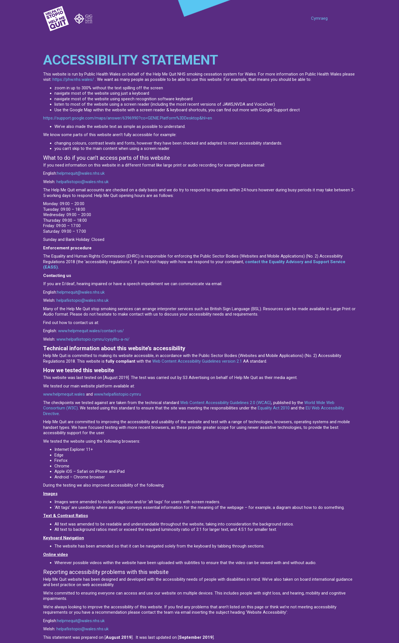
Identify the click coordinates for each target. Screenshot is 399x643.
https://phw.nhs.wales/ (73, 79)
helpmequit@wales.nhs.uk (81, 173)
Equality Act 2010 (274, 408)
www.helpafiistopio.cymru (117, 394)
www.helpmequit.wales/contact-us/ (91, 330)
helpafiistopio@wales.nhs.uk (82, 181)
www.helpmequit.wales (64, 394)
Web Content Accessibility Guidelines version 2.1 (197, 361)
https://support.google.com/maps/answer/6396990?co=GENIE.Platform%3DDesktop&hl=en (127, 118)
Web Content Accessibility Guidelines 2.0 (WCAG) (225, 402)
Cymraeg (319, 18)
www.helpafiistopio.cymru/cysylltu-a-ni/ (92, 339)
